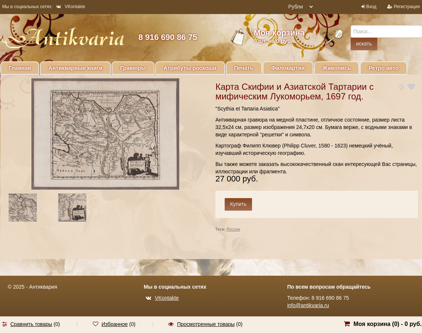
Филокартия (288, 68)
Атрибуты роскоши (190, 68)
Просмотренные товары (206, 324)
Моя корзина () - (387, 324)
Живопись (337, 68)
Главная (19, 68)
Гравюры (133, 68)
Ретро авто (383, 68)
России (233, 229)
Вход (371, 6)
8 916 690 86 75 (167, 37)
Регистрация (407, 6)
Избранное (115, 324)
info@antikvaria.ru (308, 305)
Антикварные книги (75, 68)
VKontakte (70, 6)
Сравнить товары (31, 324)
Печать (243, 68)
